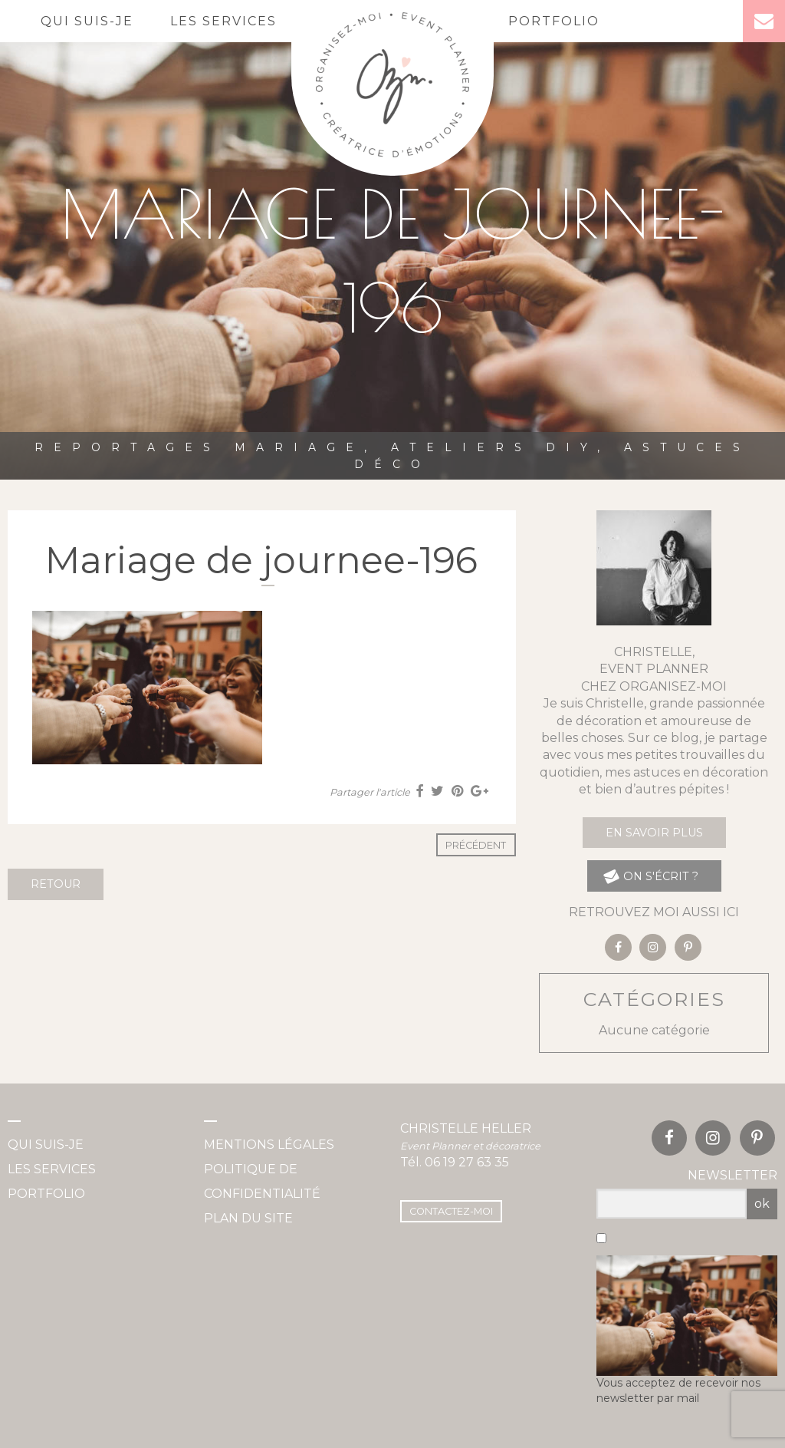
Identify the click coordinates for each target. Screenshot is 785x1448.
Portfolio (553, 21)
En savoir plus (654, 832)
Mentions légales (269, 1144)
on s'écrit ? (650, 876)
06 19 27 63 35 (467, 1162)
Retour (55, 884)
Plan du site (248, 1218)
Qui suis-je (87, 21)
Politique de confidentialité (262, 1181)
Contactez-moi (451, 1211)
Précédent (475, 845)
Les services (223, 21)
